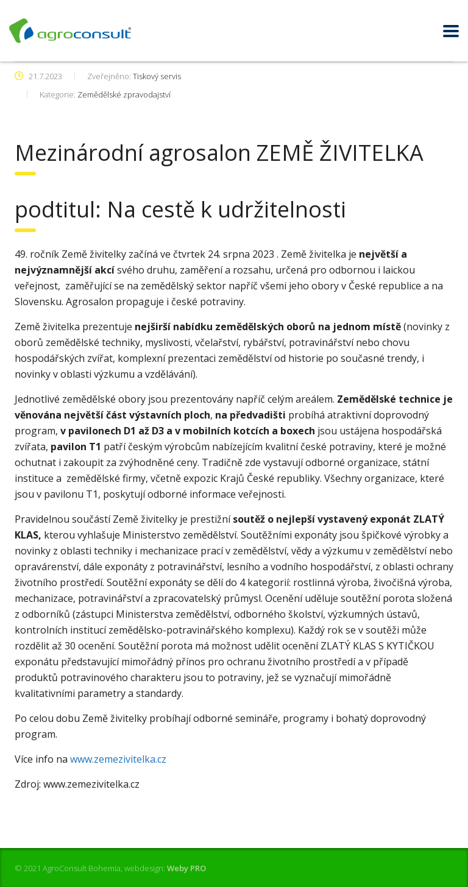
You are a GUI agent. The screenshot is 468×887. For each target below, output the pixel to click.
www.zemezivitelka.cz (118, 759)
